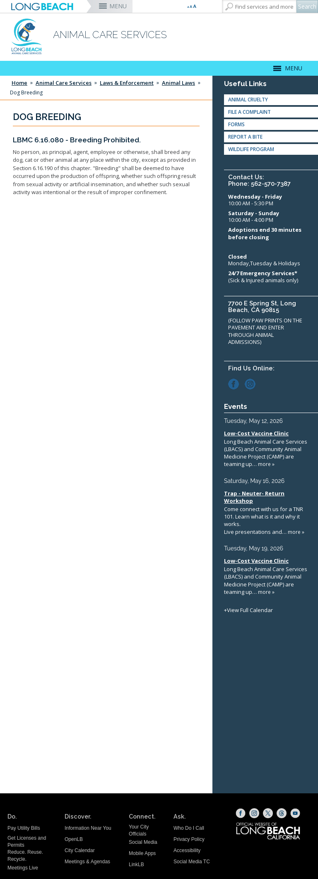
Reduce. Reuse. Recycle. (25, 855)
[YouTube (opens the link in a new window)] (295, 813)
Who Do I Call (188, 828)
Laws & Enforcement (127, 82)
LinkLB (136, 864)
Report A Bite (245, 136)
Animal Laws (178, 82)
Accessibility (186, 850)
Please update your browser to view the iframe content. (269, 515)
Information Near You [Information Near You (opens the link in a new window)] (88, 828)
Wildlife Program (251, 149)
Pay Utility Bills (23, 828)
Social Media (143, 842)
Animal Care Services (64, 82)
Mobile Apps (142, 853)
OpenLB (74, 839)
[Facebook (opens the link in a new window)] (235, 383)
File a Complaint (249, 111)
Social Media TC (191, 862)
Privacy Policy (189, 839)
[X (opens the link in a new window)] (268, 813)
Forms (236, 124)
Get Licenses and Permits (26, 841)
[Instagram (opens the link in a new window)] (252, 383)
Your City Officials (139, 830)
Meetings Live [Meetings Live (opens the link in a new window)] (22, 868)
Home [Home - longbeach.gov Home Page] (19, 82)
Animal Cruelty (248, 99)
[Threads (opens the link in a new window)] (282, 813)
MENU (118, 6)
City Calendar (80, 850)
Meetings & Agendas (87, 862)
